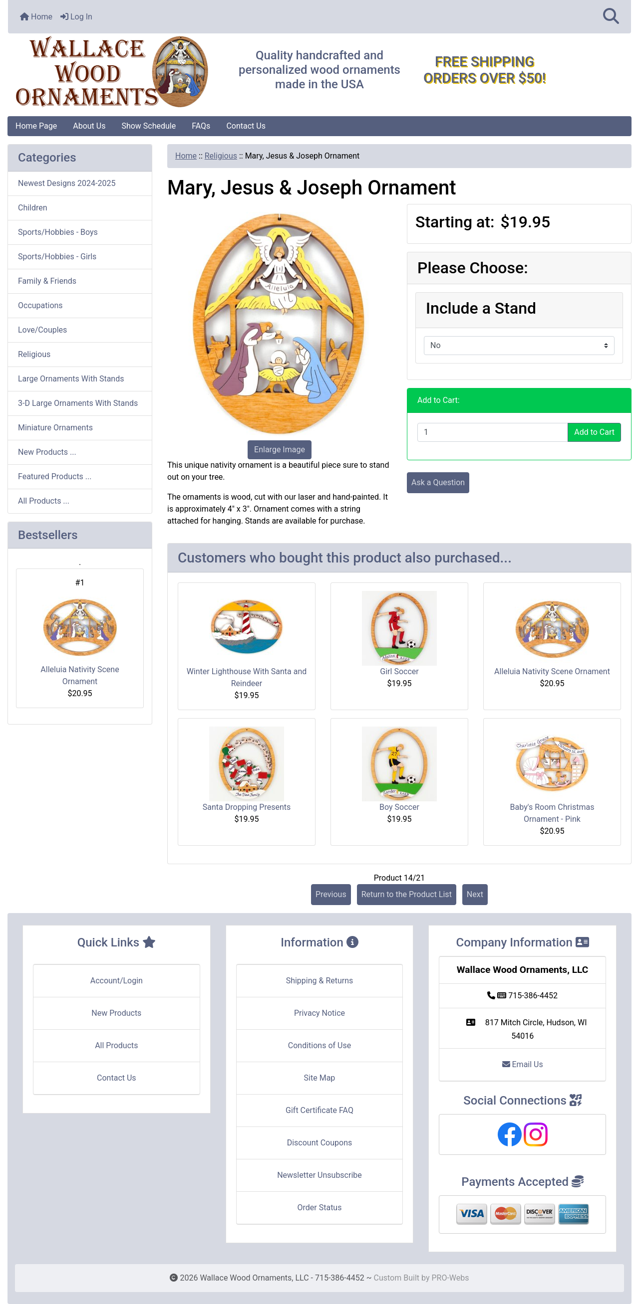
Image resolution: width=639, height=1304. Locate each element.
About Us (89, 126)
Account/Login (116, 980)
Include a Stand (481, 308)
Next (475, 894)
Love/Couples (42, 330)
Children (32, 207)
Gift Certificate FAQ (319, 1110)
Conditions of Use (319, 1045)
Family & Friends (47, 281)
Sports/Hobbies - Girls (57, 256)
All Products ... (43, 501)
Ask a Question (438, 482)
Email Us (522, 1064)
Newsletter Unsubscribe (319, 1175)
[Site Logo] (111, 72)
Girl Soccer (399, 671)
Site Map (319, 1078)
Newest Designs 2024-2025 (66, 183)
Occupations (40, 305)
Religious (221, 156)
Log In (76, 16)
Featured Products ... (55, 476)
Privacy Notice (319, 1013)
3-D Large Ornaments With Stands (78, 403)
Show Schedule (148, 126)
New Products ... (47, 452)
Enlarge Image (279, 449)
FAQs (201, 126)
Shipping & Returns (319, 980)
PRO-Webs (450, 1278)
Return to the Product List (406, 894)
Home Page (36, 126)
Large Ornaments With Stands (71, 378)
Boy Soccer (399, 807)
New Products (116, 1013)
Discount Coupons (319, 1142)
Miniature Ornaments (55, 427)
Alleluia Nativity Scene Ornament (79, 637)
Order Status (320, 1207)
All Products (116, 1045)
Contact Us (246, 126)
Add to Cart (594, 432)
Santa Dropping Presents (247, 807)
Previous (331, 894)
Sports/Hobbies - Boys (58, 232)
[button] (611, 16)
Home (36, 16)
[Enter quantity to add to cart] (492, 432)
